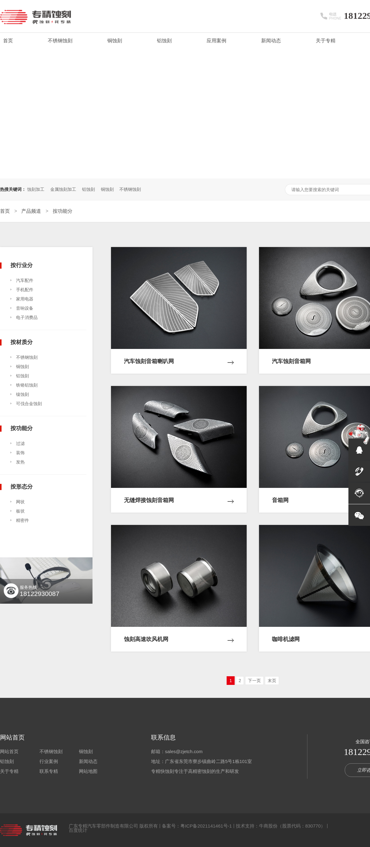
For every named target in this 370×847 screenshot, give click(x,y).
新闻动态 (271, 40)
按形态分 (21, 486)
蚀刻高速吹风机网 (179, 634)
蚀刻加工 (35, 189)
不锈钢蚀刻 (60, 40)
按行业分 (21, 265)
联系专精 (48, 771)
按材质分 (21, 342)
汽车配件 (24, 280)
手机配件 (24, 289)
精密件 (22, 520)
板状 (20, 511)
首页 (8, 40)
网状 (20, 501)
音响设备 (24, 308)
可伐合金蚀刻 (29, 403)
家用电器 (24, 298)
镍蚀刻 (22, 394)
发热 (20, 461)
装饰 (20, 452)
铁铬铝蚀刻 (27, 385)
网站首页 (12, 737)
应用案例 (216, 40)
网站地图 (88, 771)
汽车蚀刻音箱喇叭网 (179, 356)
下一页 (254, 680)
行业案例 (48, 761)
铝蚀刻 (164, 40)
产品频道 (31, 211)
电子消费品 (27, 317)
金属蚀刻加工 (63, 189)
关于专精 (325, 40)
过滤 (20, 443)
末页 (272, 680)
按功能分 (62, 211)
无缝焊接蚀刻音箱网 (179, 495)
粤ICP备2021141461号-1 (206, 825)
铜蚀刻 (114, 40)
